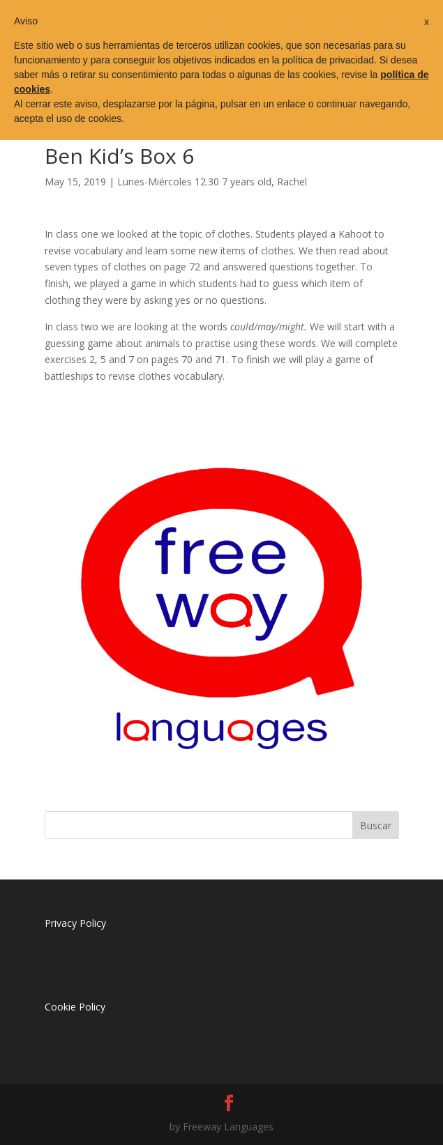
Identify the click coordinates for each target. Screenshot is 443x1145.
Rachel (292, 181)
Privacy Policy (75, 923)
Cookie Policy (75, 1006)
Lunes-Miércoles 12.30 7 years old (194, 181)
